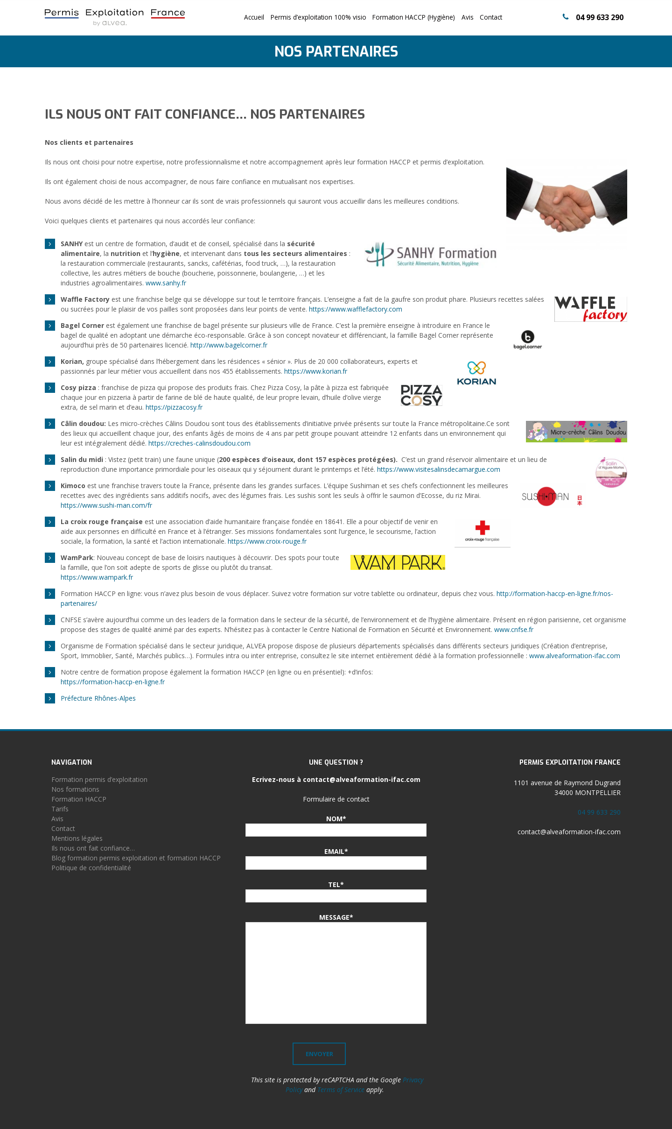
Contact (491, 17)
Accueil (254, 17)
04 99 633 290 (599, 17)
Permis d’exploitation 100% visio (318, 17)
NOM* (336, 818)
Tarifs (60, 808)
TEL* (336, 884)
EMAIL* (336, 851)
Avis (468, 17)
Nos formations (75, 789)
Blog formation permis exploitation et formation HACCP (136, 857)
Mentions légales (77, 838)
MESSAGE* (336, 917)
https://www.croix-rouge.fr (267, 541)
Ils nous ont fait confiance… (93, 848)
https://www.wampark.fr (97, 577)
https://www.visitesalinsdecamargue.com (438, 469)
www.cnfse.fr (513, 629)
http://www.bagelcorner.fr (228, 345)
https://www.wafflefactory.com (355, 309)
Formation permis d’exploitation (99, 779)
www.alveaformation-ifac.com (574, 655)
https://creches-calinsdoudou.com (199, 443)
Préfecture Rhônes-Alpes (98, 698)
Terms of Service (340, 1089)
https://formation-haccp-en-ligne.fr (113, 681)
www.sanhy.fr (166, 282)
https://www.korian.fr (315, 371)
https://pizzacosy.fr (174, 407)
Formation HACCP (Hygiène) (413, 17)
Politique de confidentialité (91, 867)
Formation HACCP (78, 799)
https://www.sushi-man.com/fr (106, 505)
